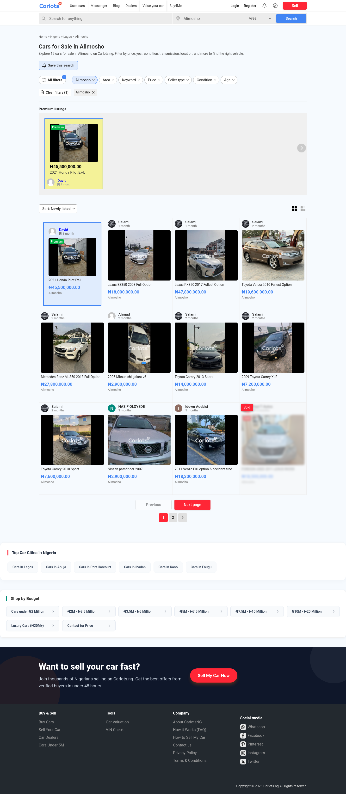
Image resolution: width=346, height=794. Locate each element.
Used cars (77, 6)
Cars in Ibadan (135, 567)
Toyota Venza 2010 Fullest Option (267, 285)
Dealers (131, 6)
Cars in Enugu (201, 567)
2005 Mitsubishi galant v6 (127, 377)
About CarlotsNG (187, 722)
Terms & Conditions (190, 760)
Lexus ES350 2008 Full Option (130, 285)
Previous (153, 504)
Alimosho (83, 92)
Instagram (252, 753)
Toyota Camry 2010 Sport (60, 469)
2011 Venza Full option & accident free (203, 469)
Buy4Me (176, 6)
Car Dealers (48, 737)
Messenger (99, 6)
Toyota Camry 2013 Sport (194, 377)
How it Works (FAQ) (189, 729)
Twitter (250, 761)
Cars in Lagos (22, 567)
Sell (295, 5)
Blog (116, 6)
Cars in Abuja (56, 567)
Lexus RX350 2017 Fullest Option (199, 285)
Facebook (252, 736)
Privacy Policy (185, 753)
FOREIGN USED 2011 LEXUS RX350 (268, 469)
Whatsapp (252, 727)
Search (291, 18)
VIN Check (115, 729)
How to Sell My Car (189, 737)
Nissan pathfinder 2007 (125, 469)
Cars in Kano (168, 567)
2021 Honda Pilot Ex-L (67, 172)
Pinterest (251, 744)
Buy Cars (46, 722)
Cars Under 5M (51, 745)
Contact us (182, 745)
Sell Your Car (50, 729)
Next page (192, 504)
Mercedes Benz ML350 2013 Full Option (70, 377)
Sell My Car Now (214, 675)
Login (235, 6)
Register (250, 6)
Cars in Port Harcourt (95, 567)
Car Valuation (117, 722)
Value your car (153, 6)
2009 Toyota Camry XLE (260, 377)
